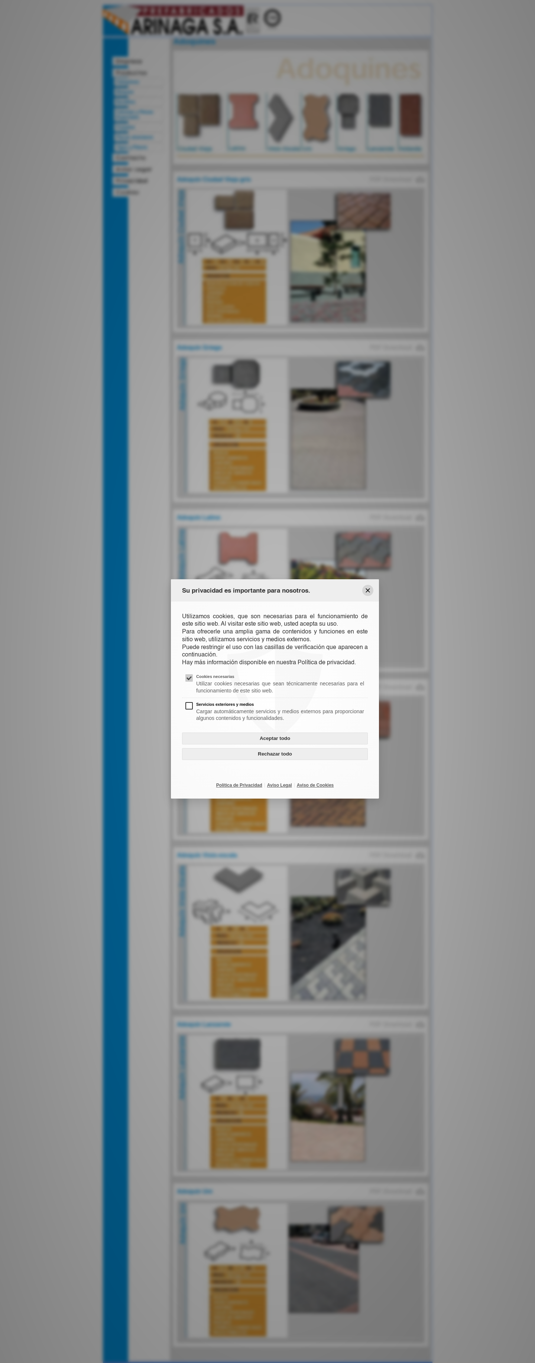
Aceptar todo (275, 738)
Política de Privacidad (239, 785)
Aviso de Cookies (315, 785)
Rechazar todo (275, 754)
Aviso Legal (279, 785)
